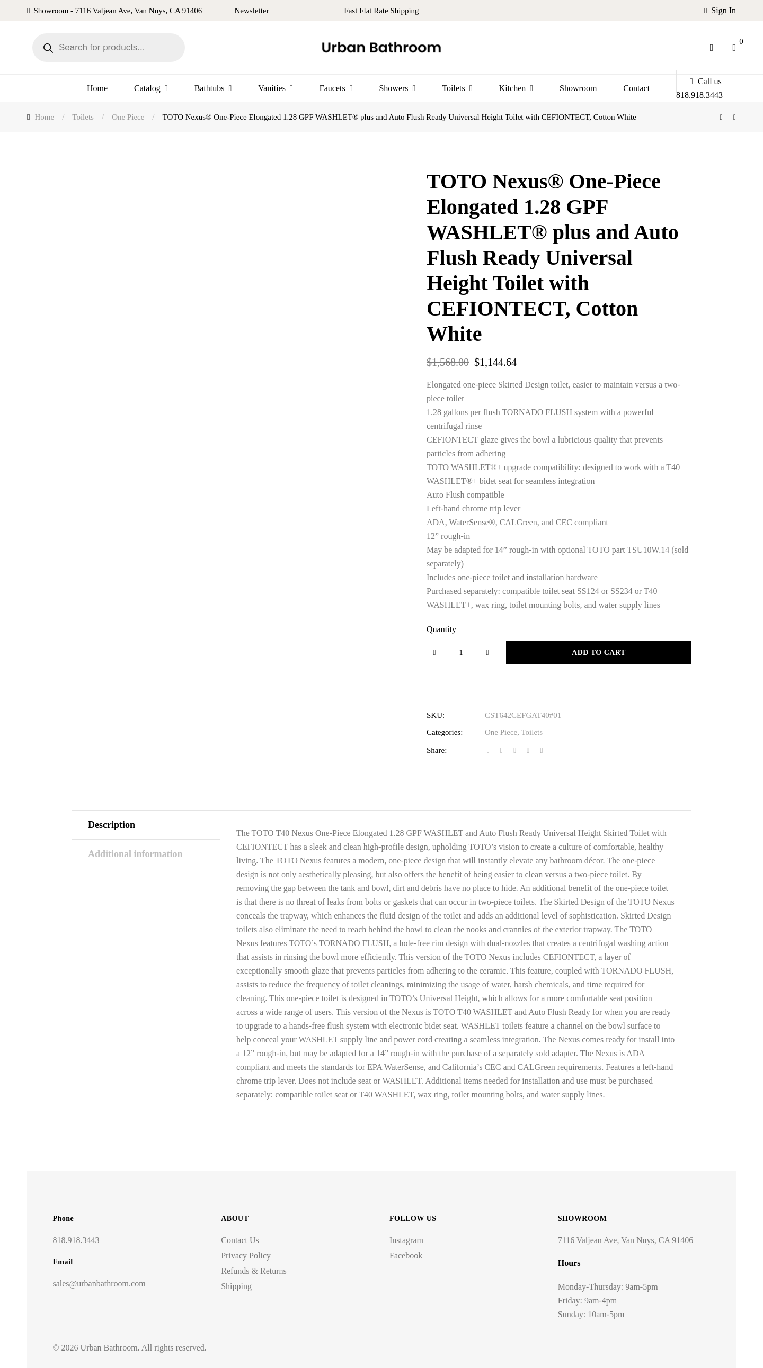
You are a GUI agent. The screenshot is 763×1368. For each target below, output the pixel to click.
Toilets (532, 732)
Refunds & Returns (254, 1270)
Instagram (406, 1240)
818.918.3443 (75, 1240)
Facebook (405, 1255)
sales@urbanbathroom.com (98, 1283)
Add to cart (599, 652)
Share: (437, 750)
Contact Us (240, 1240)
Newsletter (252, 10)
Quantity (441, 629)
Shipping (236, 1286)
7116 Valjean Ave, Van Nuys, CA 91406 (625, 1240)
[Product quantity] (461, 652)
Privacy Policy (246, 1255)
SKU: (436, 715)
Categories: (445, 732)
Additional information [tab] (135, 854)
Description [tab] (111, 825)
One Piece (501, 732)
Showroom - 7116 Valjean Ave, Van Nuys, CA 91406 (117, 10)
